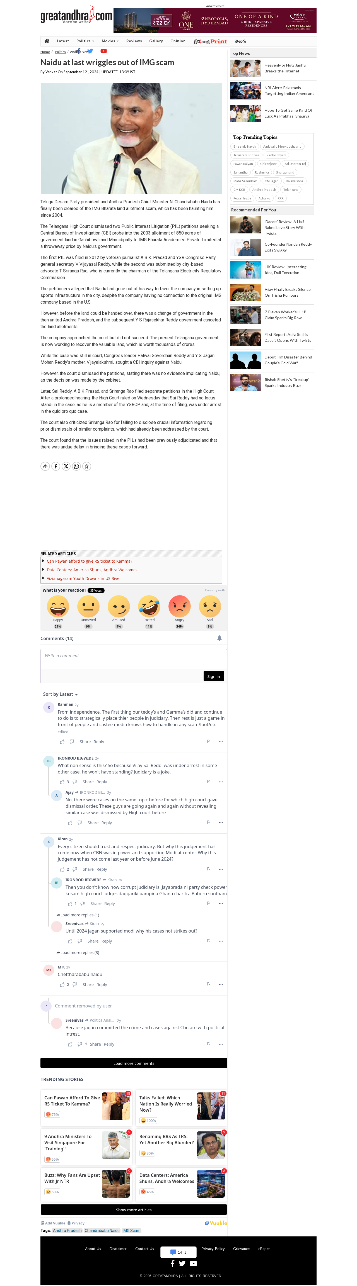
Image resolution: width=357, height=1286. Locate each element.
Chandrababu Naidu (102, 1230)
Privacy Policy (213, 1248)
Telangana (290, 189)
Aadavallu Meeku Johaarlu (282, 146)
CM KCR (239, 189)
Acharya (265, 198)
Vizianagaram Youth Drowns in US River (84, 578)
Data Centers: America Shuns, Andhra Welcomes (92, 569)
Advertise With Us (177, 1248)
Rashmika (262, 172)
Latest (63, 41)
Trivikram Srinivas (246, 155)
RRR (281, 198)
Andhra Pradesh (67, 1230)
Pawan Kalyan (243, 163)
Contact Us (144, 1248)
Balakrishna (294, 181)
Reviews (134, 41)
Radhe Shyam (276, 155)
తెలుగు (240, 41)
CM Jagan (272, 181)
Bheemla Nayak (244, 146)
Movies (110, 41)
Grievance (241, 1248)
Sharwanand (285, 172)
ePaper (264, 1248)
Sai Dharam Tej (295, 163)
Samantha (240, 172)
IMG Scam (132, 1230)
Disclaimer (118, 1248)
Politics (85, 41)
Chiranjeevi (269, 163)
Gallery (156, 41)
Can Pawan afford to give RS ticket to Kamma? (89, 561)
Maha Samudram (245, 181)
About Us (93, 1248)
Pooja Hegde (242, 198)
